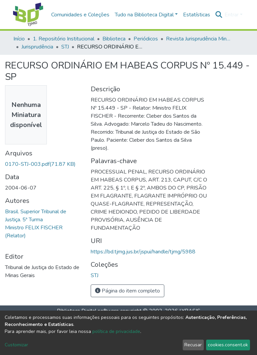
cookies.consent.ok (228, 345)
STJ (65, 46)
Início (19, 38)
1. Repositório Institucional (63, 38)
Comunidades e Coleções (80, 14)
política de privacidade (116, 331)
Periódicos (146, 38)
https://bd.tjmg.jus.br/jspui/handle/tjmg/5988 (143, 251)
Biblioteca (113, 38)
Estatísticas (196, 14)
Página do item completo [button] (127, 290)
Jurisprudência (37, 46)
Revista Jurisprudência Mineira (199, 38)
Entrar (232, 14)
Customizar (16, 345)
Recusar (193, 345)
